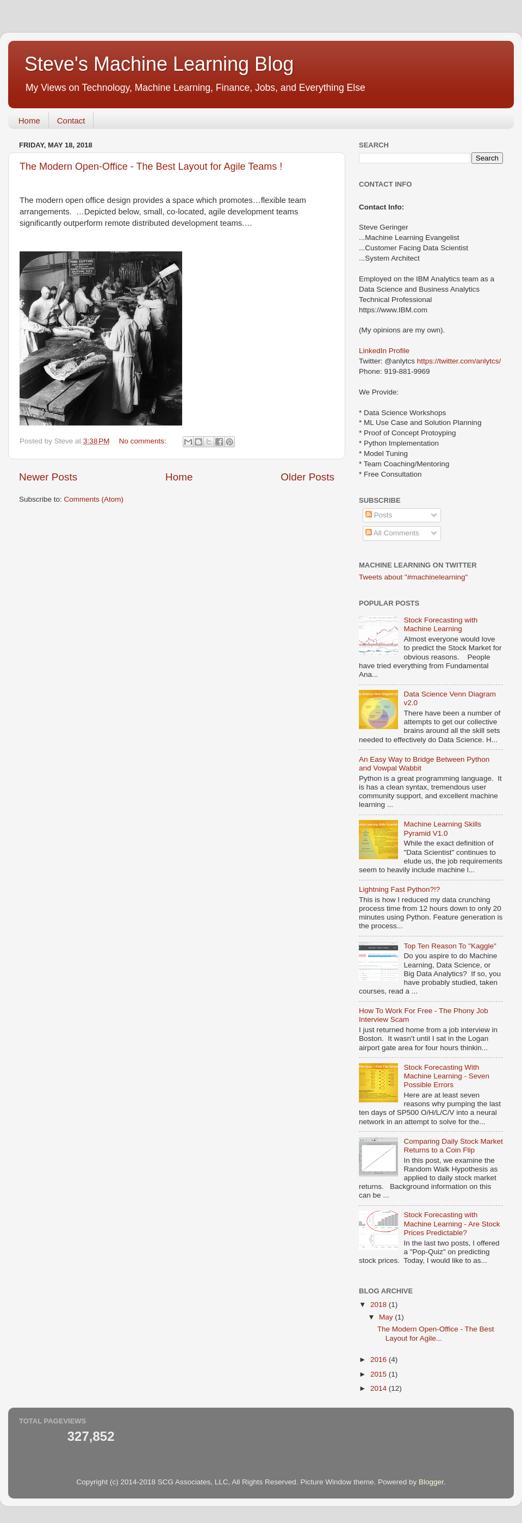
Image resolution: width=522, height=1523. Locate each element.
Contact (71, 120)
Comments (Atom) (94, 499)
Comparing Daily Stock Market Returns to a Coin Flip (452, 1145)
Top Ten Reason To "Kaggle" (449, 946)
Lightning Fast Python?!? (399, 889)
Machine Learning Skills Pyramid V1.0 (442, 828)
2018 (379, 1304)
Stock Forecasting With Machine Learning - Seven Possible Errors (446, 1076)
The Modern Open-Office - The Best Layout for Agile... (435, 1333)
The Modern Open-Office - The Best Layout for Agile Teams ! (151, 166)
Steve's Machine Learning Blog (159, 64)
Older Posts (307, 477)
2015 (379, 1374)
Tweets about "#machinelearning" (413, 577)
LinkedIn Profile (384, 351)
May (387, 1317)
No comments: (144, 441)
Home (29, 120)
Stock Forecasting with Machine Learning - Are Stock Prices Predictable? (451, 1223)
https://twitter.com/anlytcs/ (459, 361)
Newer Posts (48, 477)
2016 (379, 1359)
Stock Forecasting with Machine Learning (440, 624)
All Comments (392, 533)
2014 (379, 1388)
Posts (379, 515)
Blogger (431, 1482)
